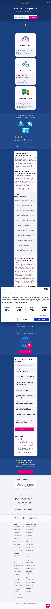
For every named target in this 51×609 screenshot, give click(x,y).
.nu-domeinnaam (29, 541)
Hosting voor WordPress (31, 564)
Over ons (15, 570)
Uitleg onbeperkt (17, 596)
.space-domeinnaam (30, 547)
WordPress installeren (30, 567)
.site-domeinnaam (29, 546)
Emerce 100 (33, 466)
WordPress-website (22, 268)
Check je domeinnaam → (25, 472)
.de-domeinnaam (29, 532)
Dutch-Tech (28, 590)
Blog (14, 562)
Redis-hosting (16, 537)
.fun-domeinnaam (29, 538)
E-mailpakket (28, 558)
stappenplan (22, 103)
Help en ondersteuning (18, 565)
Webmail (15, 576)
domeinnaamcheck (19, 163)
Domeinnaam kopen (18, 547)
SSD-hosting (16, 538)
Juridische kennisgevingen (19, 604)
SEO (29, 79)
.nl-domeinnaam (29, 539)
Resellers (15, 573)
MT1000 (26, 466)
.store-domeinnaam (30, 548)
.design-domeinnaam (30, 534)
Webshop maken (29, 585)
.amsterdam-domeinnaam (31, 526)
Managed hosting (17, 529)
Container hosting (17, 528)
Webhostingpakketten (18, 539)
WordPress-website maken (31, 568)
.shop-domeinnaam (30, 544)
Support (25, 30)
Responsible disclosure (18, 585)
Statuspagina (16, 574)
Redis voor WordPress (30, 565)
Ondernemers (16, 568)
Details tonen (43, 315)
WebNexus (28, 593)
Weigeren (25, 319)
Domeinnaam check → (25, 352)
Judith (17, 489)
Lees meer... (23, 206)
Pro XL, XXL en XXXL (18, 535)
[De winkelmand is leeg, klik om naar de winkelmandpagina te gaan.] (48, 3)
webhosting (17, 277)
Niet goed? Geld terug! (18, 594)
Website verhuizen (29, 584)
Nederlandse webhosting (19, 531)
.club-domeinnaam (29, 529)
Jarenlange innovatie (18, 593)
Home (15, 567)
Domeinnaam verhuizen (18, 550)
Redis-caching (28, 581)
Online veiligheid (17, 582)
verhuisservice (23, 107)
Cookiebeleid (16, 591)
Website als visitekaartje (30, 582)
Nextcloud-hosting (29, 573)
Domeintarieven (17, 555)
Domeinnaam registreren (19, 549)
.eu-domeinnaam (29, 535)
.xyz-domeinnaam (29, 553)
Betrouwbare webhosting (19, 526)
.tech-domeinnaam (29, 550)
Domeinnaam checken (18, 546)
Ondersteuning (28, 604)
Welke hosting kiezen (18, 541)
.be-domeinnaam (29, 528)
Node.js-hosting (17, 532)
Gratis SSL (16, 580)
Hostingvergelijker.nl (21, 498)
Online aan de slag (29, 579)
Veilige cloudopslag (29, 574)
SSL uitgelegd (16, 586)
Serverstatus (33, 604)
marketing (24, 79)
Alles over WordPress (30, 562)
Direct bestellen (17, 564)
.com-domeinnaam (29, 531)
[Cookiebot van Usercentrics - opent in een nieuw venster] (43, 289)
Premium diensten (17, 571)
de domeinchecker (28, 187)
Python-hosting (17, 534)
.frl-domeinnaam (29, 537)
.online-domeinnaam (30, 542)
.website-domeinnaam (30, 551)
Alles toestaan (41, 319)
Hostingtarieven (17, 556)
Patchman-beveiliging (18, 583)
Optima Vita (28, 591)
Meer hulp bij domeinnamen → (25, 429)
